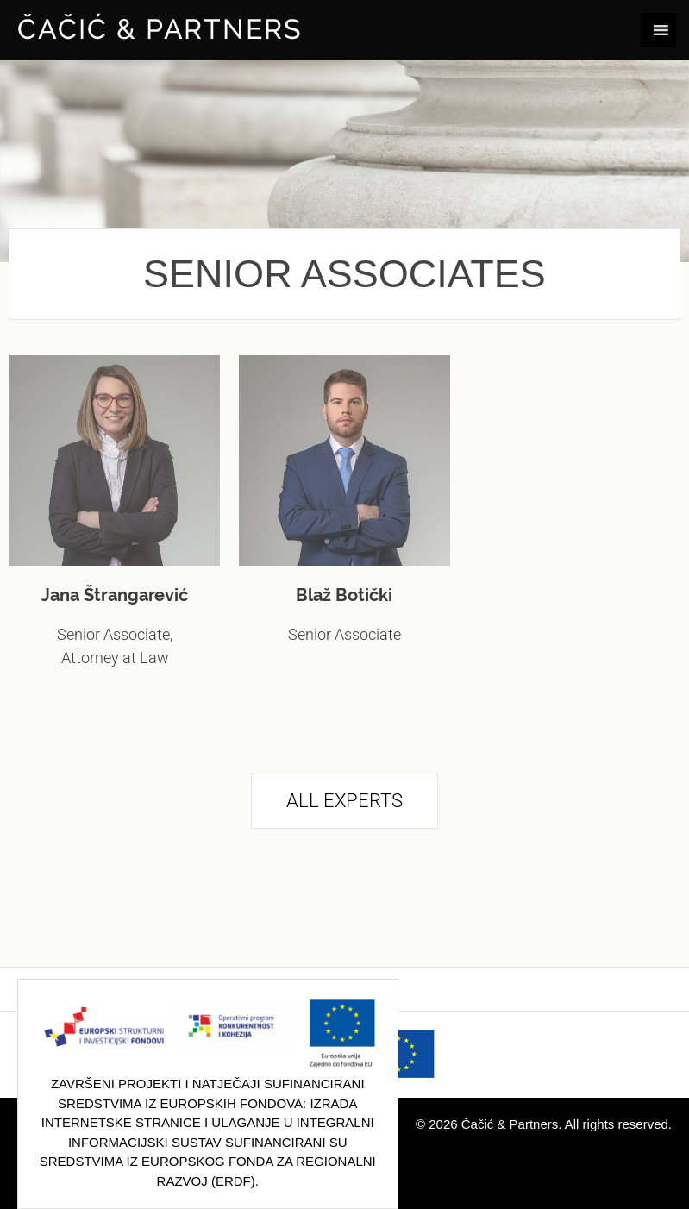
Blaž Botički (344, 595)
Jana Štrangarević (114, 595)
